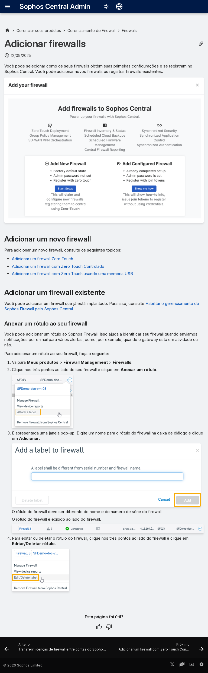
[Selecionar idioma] (119, 6)
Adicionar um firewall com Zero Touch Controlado (58, 266)
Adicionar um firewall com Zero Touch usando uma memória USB (72, 273)
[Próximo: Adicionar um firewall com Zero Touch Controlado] (160, 649)
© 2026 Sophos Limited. (23, 665)
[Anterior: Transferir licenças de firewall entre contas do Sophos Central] (56, 649)
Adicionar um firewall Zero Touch (42, 258)
